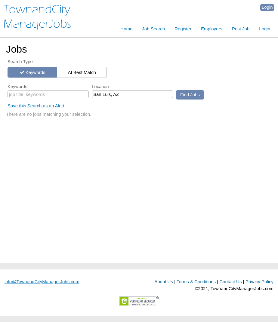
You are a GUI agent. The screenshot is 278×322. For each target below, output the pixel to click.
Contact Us (230, 281)
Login (267, 7)
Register (183, 28)
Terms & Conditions (196, 281)
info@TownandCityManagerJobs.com (42, 281)
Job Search (153, 28)
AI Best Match (82, 72)
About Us (163, 281)
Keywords (35, 72)
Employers (211, 28)
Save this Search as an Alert (36, 105)
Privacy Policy (259, 281)
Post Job (240, 28)
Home (126, 28)
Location (100, 86)
